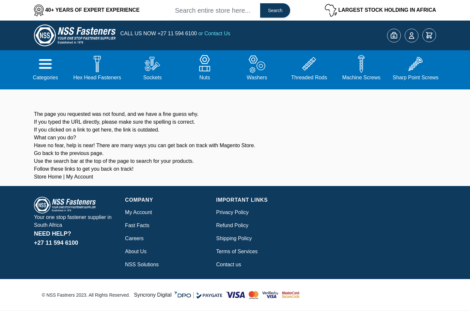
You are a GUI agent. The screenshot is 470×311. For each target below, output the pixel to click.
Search (275, 10)
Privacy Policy (232, 212)
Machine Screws (361, 77)
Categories (45, 77)
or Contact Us (214, 33)
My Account (79, 176)
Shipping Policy (234, 238)
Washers (257, 77)
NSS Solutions (142, 264)
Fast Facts (137, 225)
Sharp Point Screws (416, 77)
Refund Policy (232, 225)
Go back (44, 153)
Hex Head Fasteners (97, 77)
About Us (136, 251)
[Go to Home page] (75, 35)
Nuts (204, 77)
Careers (134, 238)
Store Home (48, 176)
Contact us (228, 264)
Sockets (152, 77)
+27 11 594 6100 (178, 33)
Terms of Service (235, 251)
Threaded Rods (309, 77)
